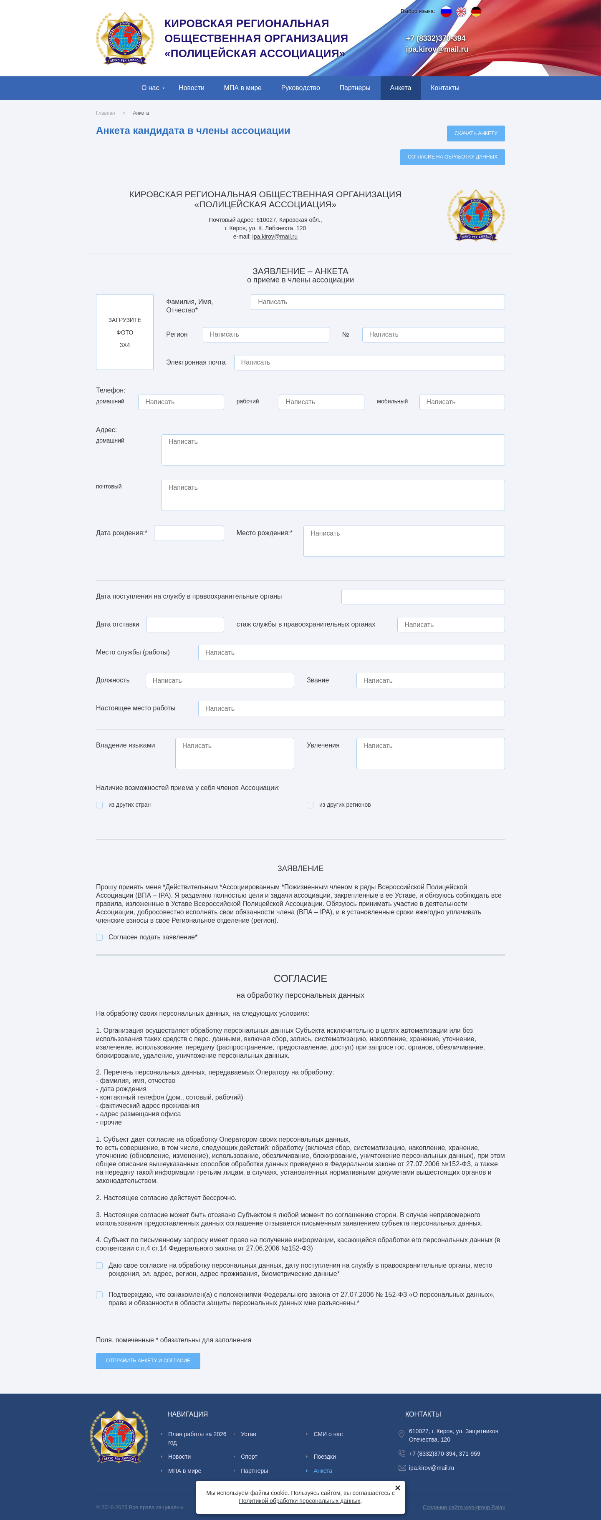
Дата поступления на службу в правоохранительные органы (189, 596)
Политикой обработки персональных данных (300, 1500)
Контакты (445, 87)
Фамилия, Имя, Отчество (189, 306)
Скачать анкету (476, 133)
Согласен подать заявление (153, 937)
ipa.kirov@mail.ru (437, 49)
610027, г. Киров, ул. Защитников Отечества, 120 (453, 1435)
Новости (192, 87)
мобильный (392, 401)
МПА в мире (243, 87)
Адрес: (106, 429)
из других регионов (345, 804)
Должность (113, 680)
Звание (318, 680)
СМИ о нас (328, 1434)
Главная (105, 113)
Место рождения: (265, 532)
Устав (248, 1434)
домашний (110, 401)
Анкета (400, 87)
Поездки (324, 1456)
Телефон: (111, 390)
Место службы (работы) (133, 652)
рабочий (248, 401)
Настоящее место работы (136, 708)
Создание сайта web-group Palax (464, 1507)
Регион (176, 334)
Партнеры (355, 87)
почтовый (109, 486)
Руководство (300, 87)
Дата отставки (117, 624)
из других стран (130, 804)
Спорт (249, 1456)
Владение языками (125, 745)
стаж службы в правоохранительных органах (306, 624)
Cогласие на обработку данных (452, 157)
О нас (150, 87)
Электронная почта (195, 362)
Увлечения (323, 745)
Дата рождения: (121, 532)
